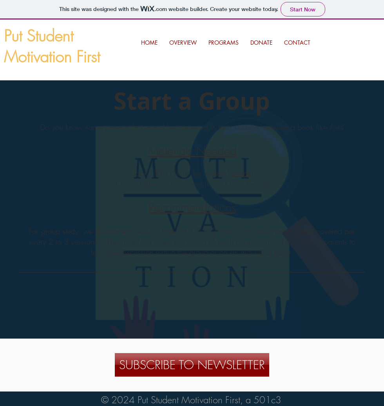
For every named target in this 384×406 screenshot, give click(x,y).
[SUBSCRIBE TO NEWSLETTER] (192, 365)
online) (242, 173)
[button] (224, 42)
